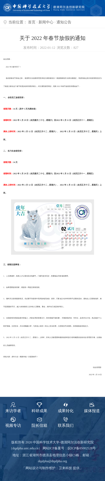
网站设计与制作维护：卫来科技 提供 (52, 468)
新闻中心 (45, 22)
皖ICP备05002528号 (82, 448)
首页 (31, 22)
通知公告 (63, 22)
